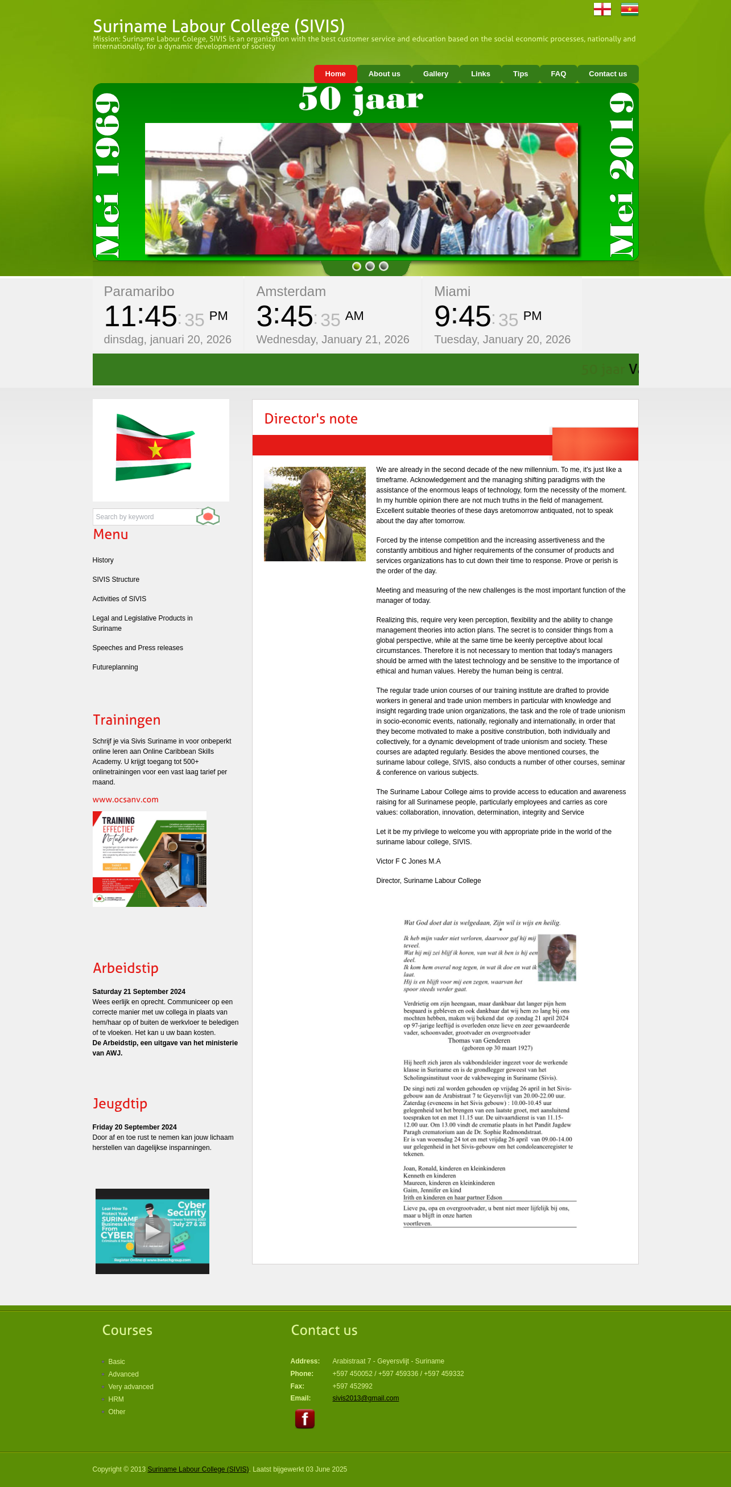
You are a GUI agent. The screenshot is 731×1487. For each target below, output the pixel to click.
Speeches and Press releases (138, 648)
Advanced (124, 1374)
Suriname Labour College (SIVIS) (198, 1469)
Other (117, 1412)
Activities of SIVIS (120, 599)
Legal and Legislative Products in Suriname (143, 623)
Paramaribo (139, 291)
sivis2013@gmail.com (366, 1398)
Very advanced (131, 1387)
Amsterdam (291, 291)
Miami (452, 291)
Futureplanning (115, 667)
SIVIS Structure (116, 580)
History (103, 560)
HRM (116, 1399)
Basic (117, 1362)
